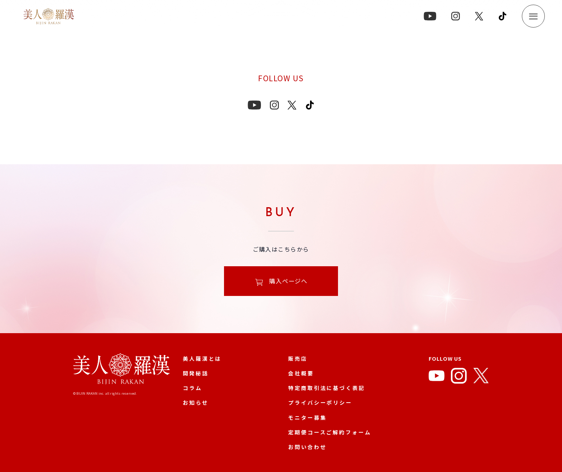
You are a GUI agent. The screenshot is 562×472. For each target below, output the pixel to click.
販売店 (298, 358)
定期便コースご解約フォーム (329, 432)
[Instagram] (459, 377)
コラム (192, 387)
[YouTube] (436, 377)
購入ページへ (281, 282)
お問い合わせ (307, 447)
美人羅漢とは (202, 358)
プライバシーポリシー (320, 402)
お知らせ (196, 402)
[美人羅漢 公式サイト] (121, 370)
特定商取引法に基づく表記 (326, 387)
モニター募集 (307, 417)
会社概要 (301, 373)
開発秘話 (196, 373)
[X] (481, 377)
